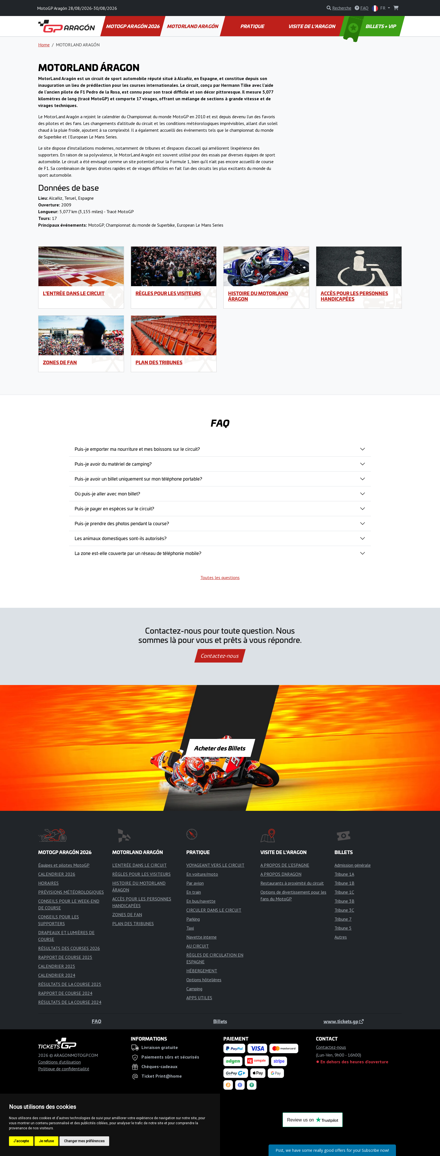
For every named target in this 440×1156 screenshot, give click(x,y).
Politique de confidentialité (63, 1068)
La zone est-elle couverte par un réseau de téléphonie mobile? (138, 553)
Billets (220, 1021)
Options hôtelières (203, 979)
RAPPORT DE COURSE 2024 (65, 993)
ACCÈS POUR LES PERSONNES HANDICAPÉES (354, 296)
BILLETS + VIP (370, 26)
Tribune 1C (344, 892)
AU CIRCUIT (197, 946)
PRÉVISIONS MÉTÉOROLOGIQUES (71, 892)
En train (193, 892)
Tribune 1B (344, 883)
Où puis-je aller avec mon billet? (107, 493)
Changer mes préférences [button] (84, 1141)
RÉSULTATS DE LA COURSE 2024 (69, 1002)
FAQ (96, 1021)
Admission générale (352, 865)
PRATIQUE (252, 26)
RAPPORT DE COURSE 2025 (65, 957)
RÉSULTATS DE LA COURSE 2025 (69, 984)
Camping (194, 988)
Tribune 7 (343, 919)
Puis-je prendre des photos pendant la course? (122, 523)
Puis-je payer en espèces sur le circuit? (114, 508)
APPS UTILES (199, 997)
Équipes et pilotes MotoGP (64, 865)
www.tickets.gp (344, 1021)
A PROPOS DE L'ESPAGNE (284, 865)
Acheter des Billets (220, 748)
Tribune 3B (344, 901)
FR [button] (379, 8)
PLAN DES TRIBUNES (159, 362)
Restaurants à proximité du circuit (292, 883)
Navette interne (201, 937)
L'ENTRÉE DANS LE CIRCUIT (73, 293)
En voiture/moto (202, 874)
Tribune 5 (343, 928)
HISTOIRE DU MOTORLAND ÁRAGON (258, 296)
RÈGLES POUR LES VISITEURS (168, 293)
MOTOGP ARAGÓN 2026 (133, 26)
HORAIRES (48, 883)
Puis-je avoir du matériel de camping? (113, 464)
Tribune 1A (344, 874)
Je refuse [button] (46, 1141)
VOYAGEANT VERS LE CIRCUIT (215, 865)
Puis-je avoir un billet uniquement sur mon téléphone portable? (138, 478)
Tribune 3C (344, 910)
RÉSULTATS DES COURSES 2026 (69, 948)
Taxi (190, 928)
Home (44, 44)
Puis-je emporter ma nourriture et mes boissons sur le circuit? (137, 449)
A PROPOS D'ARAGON (280, 874)
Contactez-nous (220, 655)
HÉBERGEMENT (201, 970)
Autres (340, 937)
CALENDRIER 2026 (56, 874)
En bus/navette (201, 901)
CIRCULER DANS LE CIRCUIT (213, 910)
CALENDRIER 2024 (56, 975)
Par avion (195, 883)
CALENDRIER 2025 (56, 966)
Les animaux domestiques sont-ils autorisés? (120, 538)
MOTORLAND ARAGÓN (192, 26)
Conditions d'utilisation (59, 1062)
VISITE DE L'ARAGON (312, 26)
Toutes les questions (220, 577)
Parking (193, 919)
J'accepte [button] (21, 1141)
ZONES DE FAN (60, 362)
